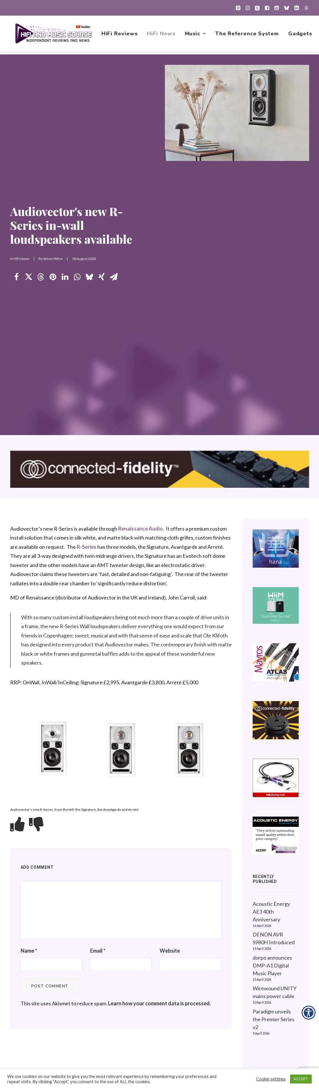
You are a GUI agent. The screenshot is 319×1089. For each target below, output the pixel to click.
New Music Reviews (205, 995)
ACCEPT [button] (301, 1079)
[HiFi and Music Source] (54, 35)
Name (29, 687)
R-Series (86, 283)
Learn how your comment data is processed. (159, 740)
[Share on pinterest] (53, 145)
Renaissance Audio (140, 265)
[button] (238, 8)
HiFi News (161, 35)
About (189, 1023)
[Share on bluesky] (89, 145)
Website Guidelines (273, 977)
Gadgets (301, 35)
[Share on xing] (101, 145)
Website (170, 687)
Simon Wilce (53, 127)
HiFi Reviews (120, 35)
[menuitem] (238, 8)
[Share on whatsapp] (77, 145)
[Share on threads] (41, 145)
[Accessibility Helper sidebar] (309, 1013)
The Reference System (247, 35)
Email (97, 687)
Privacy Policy (266, 959)
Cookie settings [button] (271, 1079)
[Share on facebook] (16, 145)
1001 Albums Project (205, 986)
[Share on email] (114, 145)
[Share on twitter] (28, 145)
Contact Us (194, 1032)
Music (195, 35)
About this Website (272, 968)
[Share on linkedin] (65, 145)
